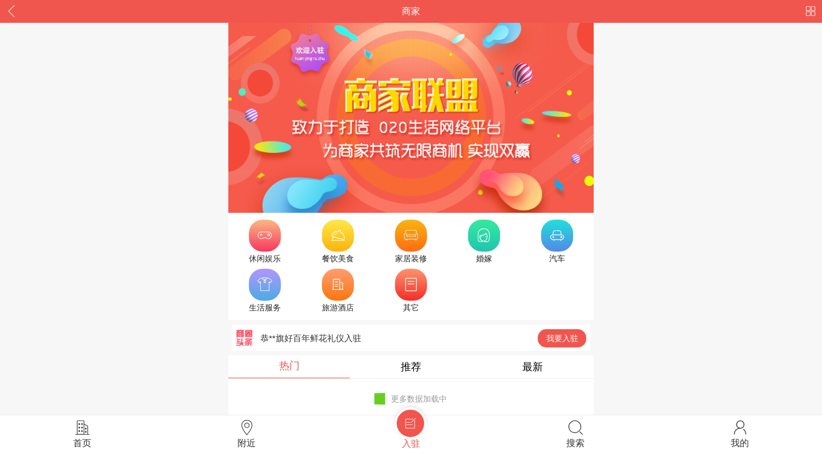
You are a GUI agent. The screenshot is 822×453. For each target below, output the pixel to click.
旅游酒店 (338, 290)
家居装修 (411, 241)
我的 (740, 433)
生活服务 (265, 290)
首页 (82, 433)
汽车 (557, 241)
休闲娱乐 (265, 241)
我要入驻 (562, 338)
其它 (411, 290)
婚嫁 (484, 241)
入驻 (410, 431)
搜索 (575, 433)
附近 (246, 433)
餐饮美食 (338, 241)
